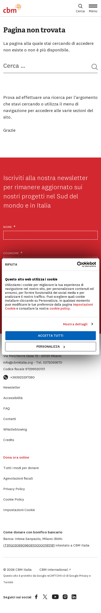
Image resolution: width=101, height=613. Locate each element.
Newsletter (11, 387)
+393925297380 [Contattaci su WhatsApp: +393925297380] (19, 377)
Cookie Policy (13, 499)
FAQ (6, 408)
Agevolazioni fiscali (18, 478)
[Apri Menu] (93, 8)
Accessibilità (13, 398)
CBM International (55, 569)
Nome (9, 227)
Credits (8, 440)
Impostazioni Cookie (19, 510)
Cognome (13, 253)
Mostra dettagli (75, 324)
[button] (29, 545)
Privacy (84, 575)
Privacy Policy (14, 489)
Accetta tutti (50, 335)
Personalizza (50, 346)
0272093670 (49, 362)
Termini (8, 582)
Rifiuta (11, 264)
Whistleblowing (15, 429)
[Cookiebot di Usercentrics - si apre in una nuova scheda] (77, 264)
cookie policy (60, 308)
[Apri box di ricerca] (80, 8)
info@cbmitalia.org (18, 362)
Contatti (9, 419)
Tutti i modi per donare (21, 468)
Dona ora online (16, 457)
